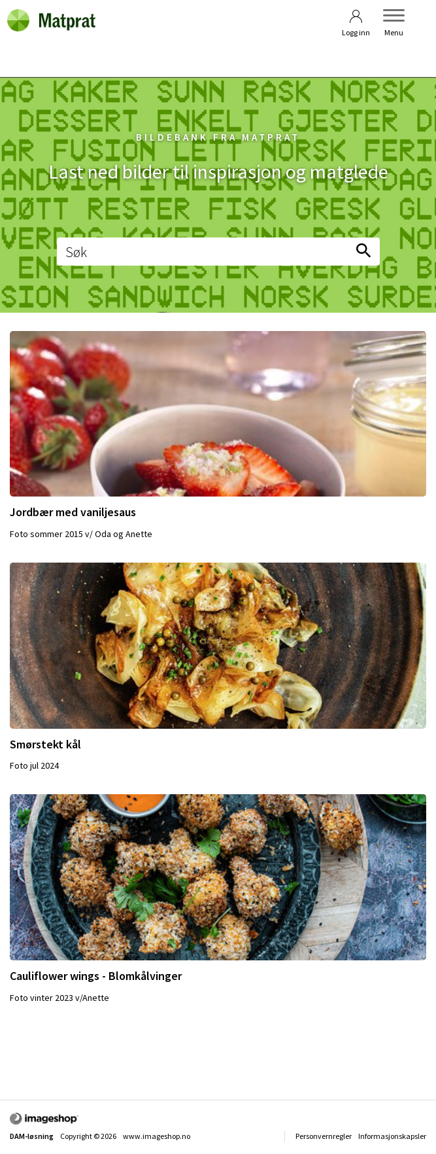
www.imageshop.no (156, 1136)
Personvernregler (323, 1136)
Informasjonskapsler (392, 1136)
